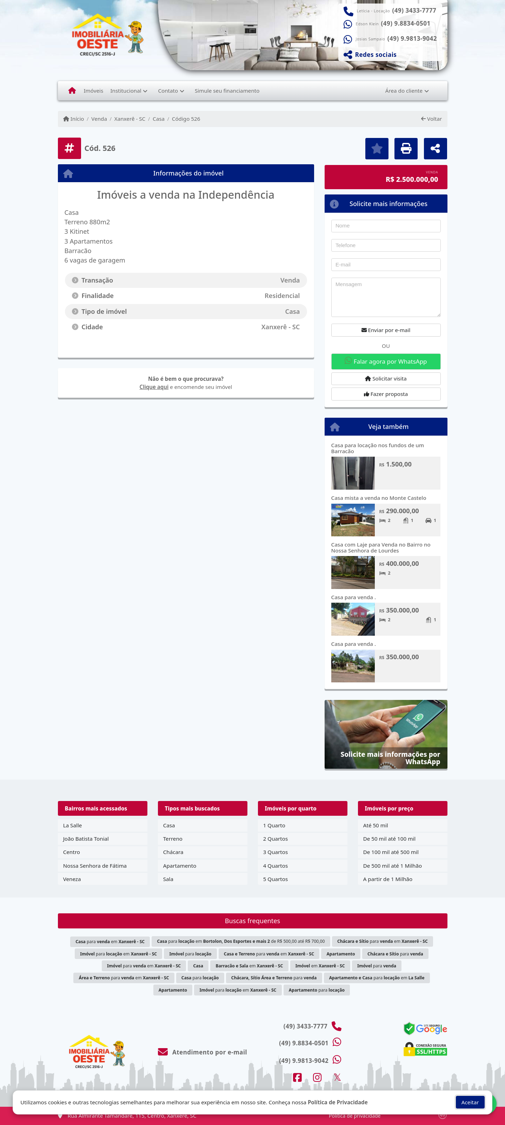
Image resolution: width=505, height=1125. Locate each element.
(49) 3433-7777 (414, 10)
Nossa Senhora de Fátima (95, 865)
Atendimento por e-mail (202, 1052)
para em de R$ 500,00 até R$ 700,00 (241, 941)
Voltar (431, 118)
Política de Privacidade (338, 1102)
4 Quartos (275, 865)
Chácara (173, 851)
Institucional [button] (125, 90)
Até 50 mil (375, 825)
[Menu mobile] (72, 90)
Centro (71, 851)
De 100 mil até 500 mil (391, 851)
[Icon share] (297, 1077)
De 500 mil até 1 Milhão (392, 865)
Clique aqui (154, 386)
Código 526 (186, 118)
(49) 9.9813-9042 (412, 38)
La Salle (72, 825)
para (191, 954)
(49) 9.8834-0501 (406, 23)
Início (73, 118)
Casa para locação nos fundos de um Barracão (377, 448)
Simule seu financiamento (227, 90)
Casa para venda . (353, 597)
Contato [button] (168, 90)
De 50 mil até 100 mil (389, 838)
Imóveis (93, 90)
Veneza (72, 878)
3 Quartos (275, 851)
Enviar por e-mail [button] (386, 329)
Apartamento (180, 865)
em (249, 966)
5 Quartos (275, 878)
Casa (159, 118)
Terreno (172, 838)
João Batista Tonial (86, 838)
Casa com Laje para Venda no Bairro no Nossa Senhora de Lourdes (381, 547)
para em (110, 942)
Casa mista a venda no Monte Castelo (378, 497)
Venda (99, 118)
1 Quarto (274, 825)
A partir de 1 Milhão (388, 878)
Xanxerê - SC (129, 118)
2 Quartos (275, 838)
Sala (168, 878)
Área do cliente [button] (404, 90)
